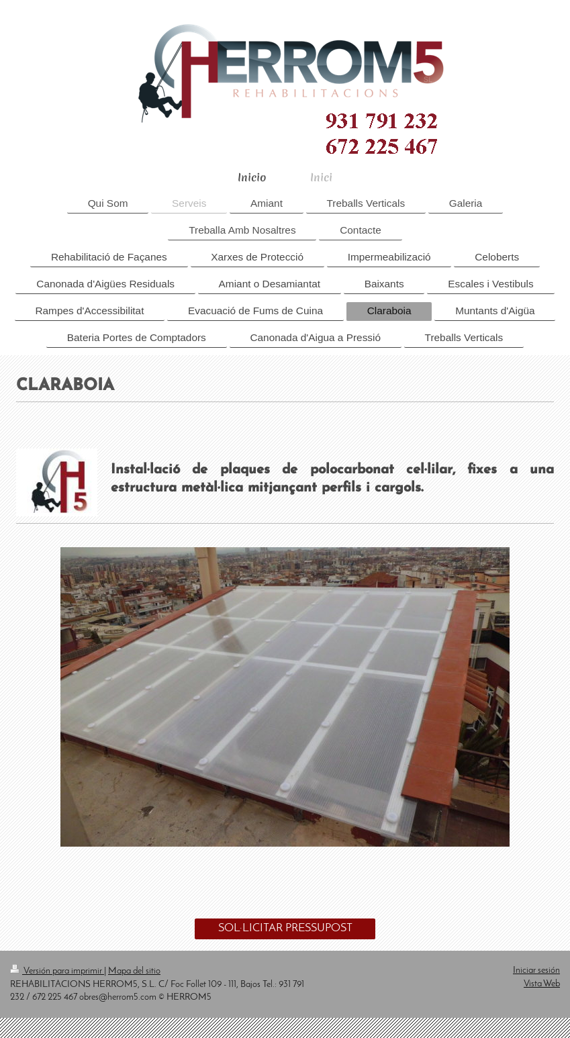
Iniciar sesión (536, 970)
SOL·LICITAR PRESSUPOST (285, 928)
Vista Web (542, 984)
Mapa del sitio (134, 971)
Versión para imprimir (57, 971)
